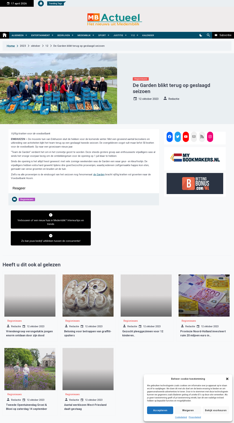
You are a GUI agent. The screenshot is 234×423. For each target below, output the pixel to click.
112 (133, 35)
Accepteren (160, 410)
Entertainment (40, 35)
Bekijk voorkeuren (216, 410)
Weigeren (188, 410)
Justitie (118, 35)
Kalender (148, 35)
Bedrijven (63, 35)
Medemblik (84, 35)
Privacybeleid (195, 417)
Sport (102, 35)
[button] (227, 379)
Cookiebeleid (181, 417)
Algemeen (18, 35)
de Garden (99, 174)
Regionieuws (140, 79)
